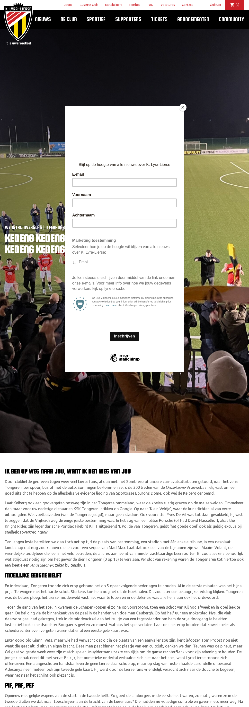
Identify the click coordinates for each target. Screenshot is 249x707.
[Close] (183, 107)
